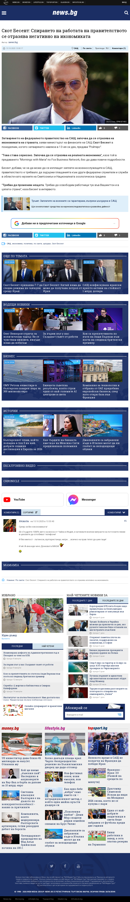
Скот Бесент (58, 244)
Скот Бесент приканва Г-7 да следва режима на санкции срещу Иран (22, 288)
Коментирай (115, 512)
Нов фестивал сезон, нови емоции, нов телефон (73, 778)
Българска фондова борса (78, 2)
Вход (124, 2)
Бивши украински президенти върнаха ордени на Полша (106, 651)
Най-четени (48, 646)
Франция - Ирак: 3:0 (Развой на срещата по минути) (105, 775)
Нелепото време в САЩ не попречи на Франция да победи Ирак (105, 760)
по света (38, 244)
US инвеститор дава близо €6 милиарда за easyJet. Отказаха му (21, 761)
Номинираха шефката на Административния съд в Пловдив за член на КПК (31, 654)
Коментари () (119, 48)
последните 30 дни (112, 600)
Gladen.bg (62, 899)
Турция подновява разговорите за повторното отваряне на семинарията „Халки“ (108, 691)
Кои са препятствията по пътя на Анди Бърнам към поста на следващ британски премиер (102, 338)
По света (87, 48)
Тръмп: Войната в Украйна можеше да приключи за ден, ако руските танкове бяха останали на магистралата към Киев (108, 625)
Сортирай (30, 512)
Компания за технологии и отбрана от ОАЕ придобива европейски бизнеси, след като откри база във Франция (101, 391)
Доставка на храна (65, 2)
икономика (17, 244)
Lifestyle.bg (33, 899)
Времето (6, 639)
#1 (125, 521)
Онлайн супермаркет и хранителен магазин (43, 707)
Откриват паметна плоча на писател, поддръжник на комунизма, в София (105, 640)
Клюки (38, 2)
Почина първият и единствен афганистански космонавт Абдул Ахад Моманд (108, 678)
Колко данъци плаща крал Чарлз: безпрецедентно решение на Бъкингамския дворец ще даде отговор (63, 762)
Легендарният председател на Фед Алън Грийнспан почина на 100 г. (22, 841)
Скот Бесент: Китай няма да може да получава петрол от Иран (62, 288)
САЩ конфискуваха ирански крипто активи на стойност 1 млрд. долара (102, 288)
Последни (17, 646)
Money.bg (19, 899)
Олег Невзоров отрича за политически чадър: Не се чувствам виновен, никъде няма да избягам (21, 338)
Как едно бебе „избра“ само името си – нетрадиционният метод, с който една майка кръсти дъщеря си (64, 796)
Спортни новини (52, 2)
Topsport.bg (48, 899)
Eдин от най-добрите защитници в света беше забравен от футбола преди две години (106, 818)
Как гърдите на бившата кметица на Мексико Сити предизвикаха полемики (61, 443)
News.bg (7, 899)
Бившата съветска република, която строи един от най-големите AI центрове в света (60, 390)
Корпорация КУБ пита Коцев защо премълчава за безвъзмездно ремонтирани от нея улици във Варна (108, 610)
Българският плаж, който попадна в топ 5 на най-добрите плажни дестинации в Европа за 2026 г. (22, 446)
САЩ (76, 48)
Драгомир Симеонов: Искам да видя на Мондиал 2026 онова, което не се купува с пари (107, 796)
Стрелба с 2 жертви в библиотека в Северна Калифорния (26, 687)
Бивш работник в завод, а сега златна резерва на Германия (108, 838)
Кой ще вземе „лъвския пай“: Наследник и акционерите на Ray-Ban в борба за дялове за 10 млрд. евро (21, 778)
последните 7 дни (82, 600)
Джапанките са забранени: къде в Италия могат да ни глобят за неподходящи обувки (101, 444)
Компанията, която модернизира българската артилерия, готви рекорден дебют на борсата (20, 821)
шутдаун (47, 244)
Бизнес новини (26, 2)
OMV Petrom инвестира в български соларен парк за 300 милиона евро (22, 388)
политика (28, 244)
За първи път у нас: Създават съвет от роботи (60, 335)
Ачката (24, 521)
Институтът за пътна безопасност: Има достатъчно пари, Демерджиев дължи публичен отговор (31, 698)
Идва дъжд (9, 635)
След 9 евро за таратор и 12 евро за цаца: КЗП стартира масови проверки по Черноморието (108, 665)
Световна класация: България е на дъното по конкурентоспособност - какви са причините (21, 799)
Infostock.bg (76, 899)
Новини (16, 2)
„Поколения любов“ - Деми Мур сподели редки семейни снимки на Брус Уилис (65, 817)
